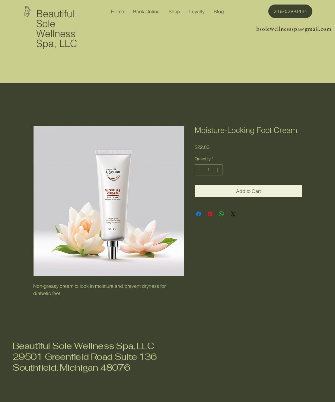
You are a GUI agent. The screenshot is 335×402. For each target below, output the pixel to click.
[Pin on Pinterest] (210, 214)
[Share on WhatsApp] (221, 214)
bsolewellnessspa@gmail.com (293, 29)
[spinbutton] (208, 170)
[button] (290, 11)
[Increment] (218, 170)
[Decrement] (199, 170)
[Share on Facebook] (198, 214)
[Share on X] (233, 214)
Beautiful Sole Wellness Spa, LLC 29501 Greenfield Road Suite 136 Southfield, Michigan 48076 (85, 356)
